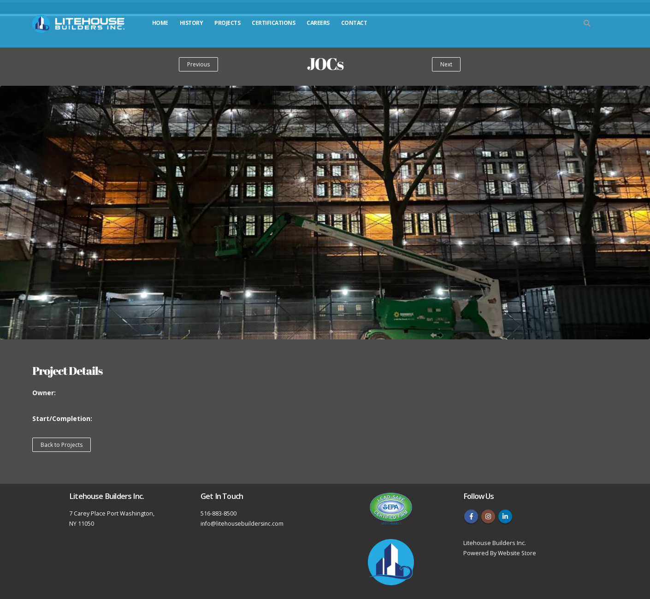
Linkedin (505, 516)
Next (446, 64)
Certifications (273, 23)
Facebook (471, 516)
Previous (198, 64)
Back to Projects (62, 445)
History (191, 23)
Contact (354, 23)
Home (160, 23)
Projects (227, 23)
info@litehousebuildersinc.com (244, 524)
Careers (318, 23)
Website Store (518, 553)
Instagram (488, 516)
